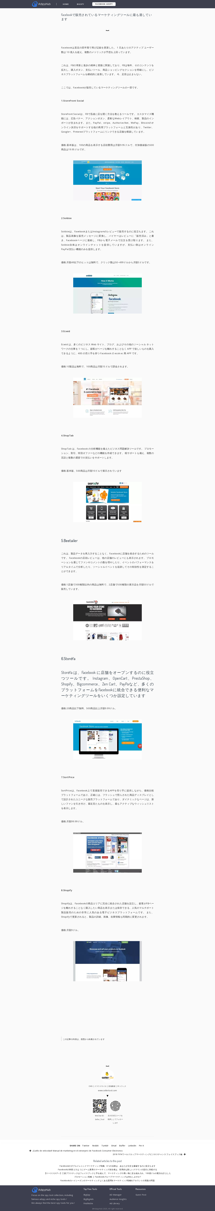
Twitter (85, 1145)
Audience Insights (118, 1199)
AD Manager (116, 1194)
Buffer (122, 1145)
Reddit (95, 1145)
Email (114, 1145)
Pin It (142, 1145)
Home (66, 4)
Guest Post (141, 1194)
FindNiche (88, 1203)
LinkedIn (132, 1145)
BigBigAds (89, 1199)
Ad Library (115, 1203)
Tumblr (104, 1145)
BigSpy (80, 4)
